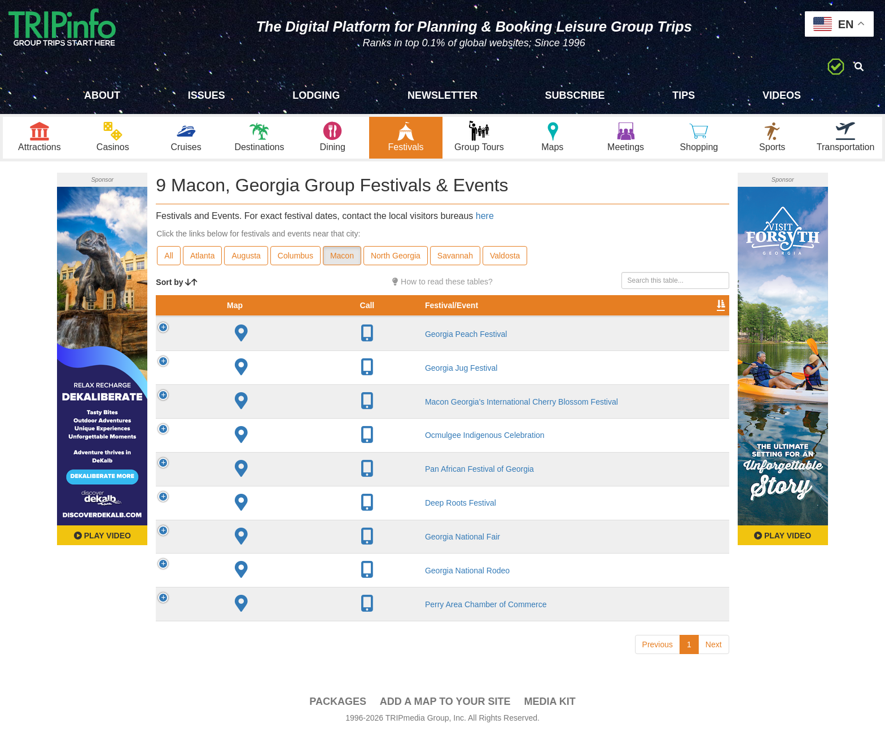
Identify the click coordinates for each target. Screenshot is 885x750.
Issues (206, 95)
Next (714, 659)
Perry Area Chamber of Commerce (284, 619)
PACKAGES (337, 716)
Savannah (455, 260)
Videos (782, 95)
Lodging (316, 95)
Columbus (295, 260)
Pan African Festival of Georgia (278, 484)
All (168, 260)
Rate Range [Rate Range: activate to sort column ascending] (492, 315)
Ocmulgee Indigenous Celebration (283, 450)
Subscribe (575, 95)
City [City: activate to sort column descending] (380, 321)
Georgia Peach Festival (265, 349)
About (102, 95)
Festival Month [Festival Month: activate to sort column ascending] (552, 315)
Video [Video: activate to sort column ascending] (614, 321)
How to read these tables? (442, 286)
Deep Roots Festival (259, 518)
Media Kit (549, 716)
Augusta (245, 260)
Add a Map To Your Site (445, 716)
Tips (683, 95)
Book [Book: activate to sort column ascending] (657, 321)
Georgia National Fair (261, 551)
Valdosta (505, 260)
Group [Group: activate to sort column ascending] (700, 321)
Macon (342, 260)
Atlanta (202, 260)
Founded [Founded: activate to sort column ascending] (441, 321)
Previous (657, 659)
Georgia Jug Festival (260, 383)
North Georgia (395, 260)
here (485, 220)
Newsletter (442, 95)
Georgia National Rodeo (266, 585)
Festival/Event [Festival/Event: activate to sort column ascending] (250, 321)
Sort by (177, 286)
